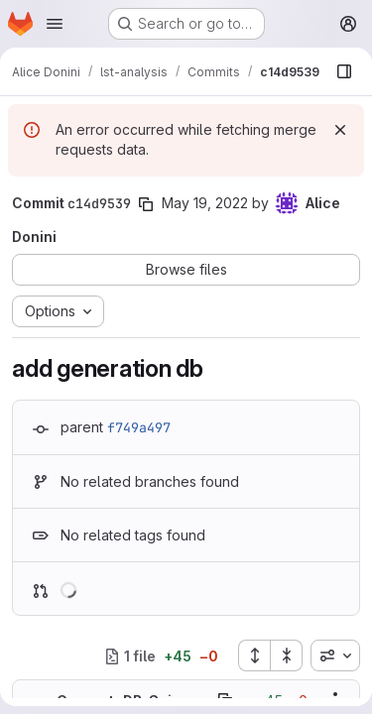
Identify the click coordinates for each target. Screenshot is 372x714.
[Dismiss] (340, 130)
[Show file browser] (344, 71)
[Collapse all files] (287, 655)
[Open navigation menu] (54, 24)
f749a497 (139, 427)
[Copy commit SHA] (146, 204)
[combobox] (335, 655)
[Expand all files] (254, 655)
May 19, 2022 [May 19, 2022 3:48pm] (205, 202)
